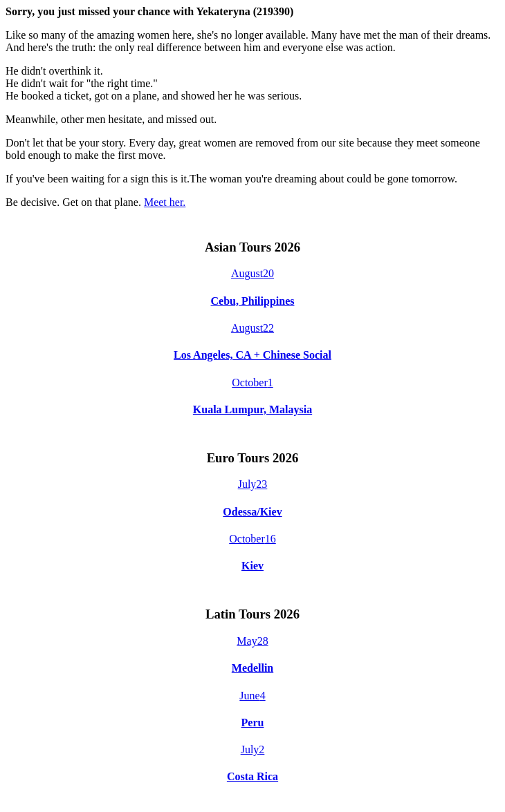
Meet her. (164, 202)
